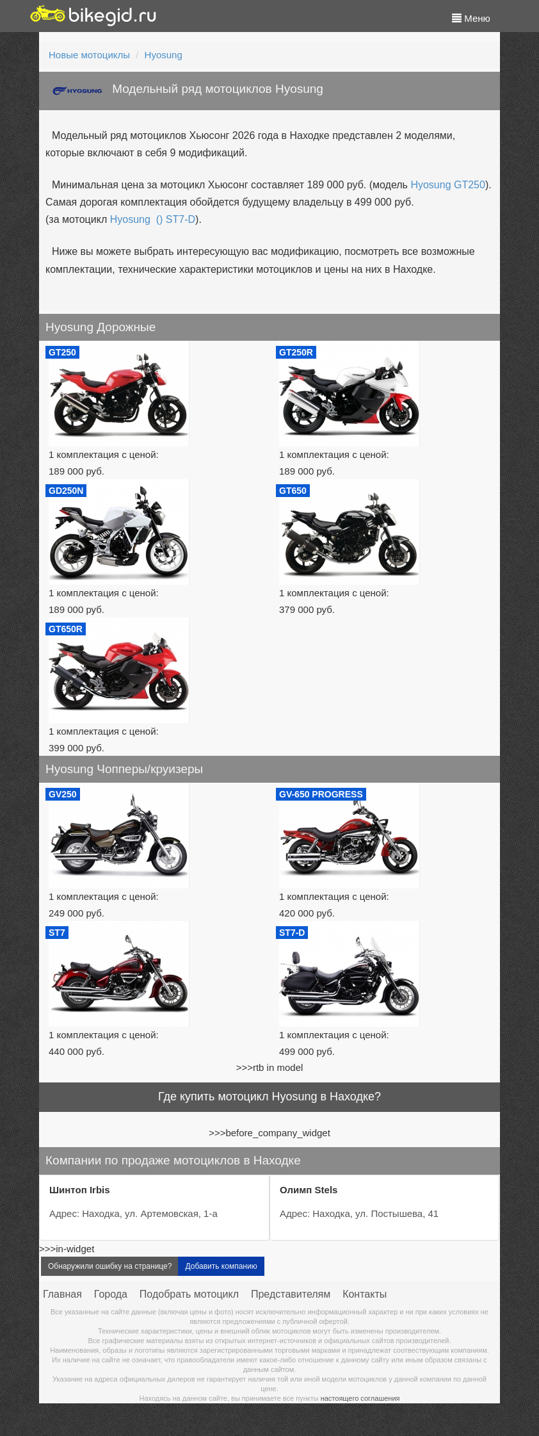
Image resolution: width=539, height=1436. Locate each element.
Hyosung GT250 (447, 184)
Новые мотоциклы (89, 54)
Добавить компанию (221, 1266)
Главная (62, 1294)
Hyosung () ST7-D (152, 219)
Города (110, 1294)
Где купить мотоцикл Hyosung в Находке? (269, 1096)
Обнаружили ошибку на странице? (110, 1266)
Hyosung (163, 54)
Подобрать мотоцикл (189, 1294)
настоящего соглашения (360, 1398)
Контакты (364, 1294)
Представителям (290, 1294)
